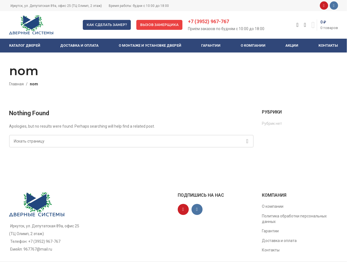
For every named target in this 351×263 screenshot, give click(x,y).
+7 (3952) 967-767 (208, 21)
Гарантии (270, 231)
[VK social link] (334, 5)
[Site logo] (31, 24)
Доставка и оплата (279, 240)
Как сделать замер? (107, 25)
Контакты (271, 250)
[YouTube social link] (324, 5)
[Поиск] (297, 24)
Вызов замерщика (159, 25)
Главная (16, 84)
